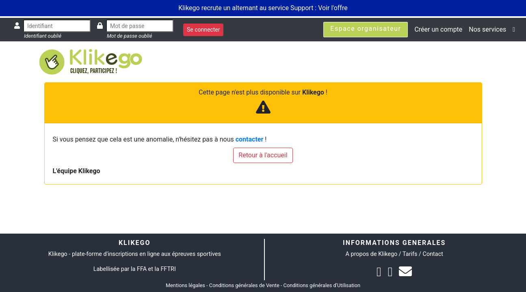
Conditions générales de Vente (244, 285)
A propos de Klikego (372, 254)
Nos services (487, 29)
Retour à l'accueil (262, 155)
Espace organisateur (365, 28)
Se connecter (203, 29)
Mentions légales (185, 285)
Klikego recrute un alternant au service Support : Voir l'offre (262, 8)
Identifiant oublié (42, 36)
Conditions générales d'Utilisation (322, 285)
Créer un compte (438, 29)
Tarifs (410, 254)
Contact (433, 254)
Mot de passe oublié (129, 36)
